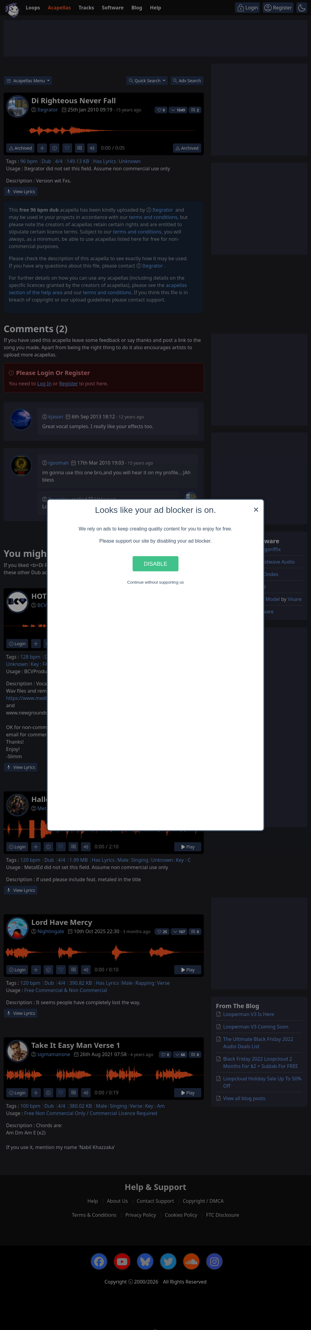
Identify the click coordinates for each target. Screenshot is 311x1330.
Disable (155, 563)
